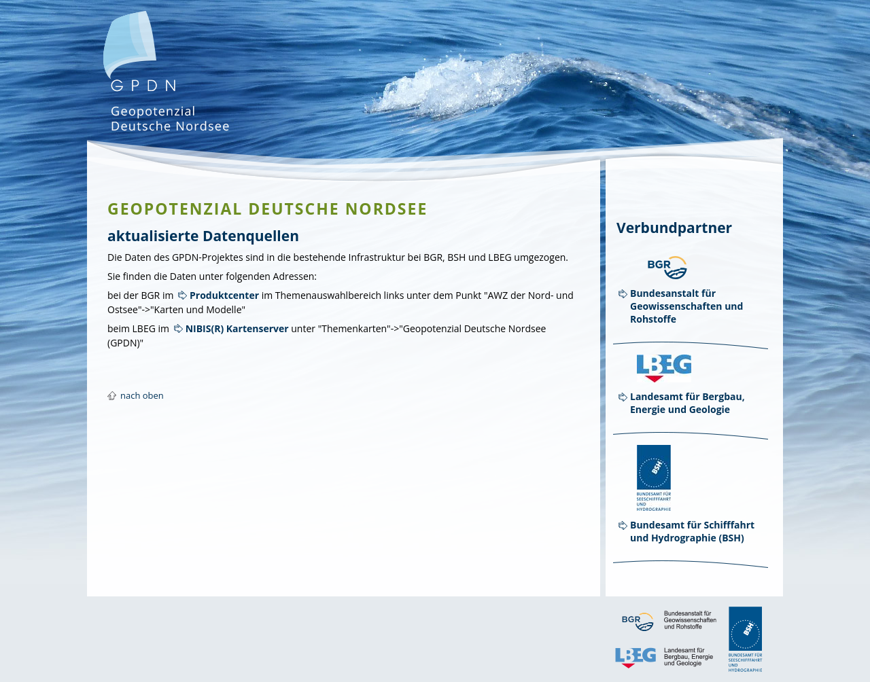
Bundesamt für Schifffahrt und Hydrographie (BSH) (692, 531)
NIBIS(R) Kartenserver (237, 328)
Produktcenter (224, 295)
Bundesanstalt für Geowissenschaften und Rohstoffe (686, 306)
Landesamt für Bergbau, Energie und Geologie (687, 403)
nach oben (142, 395)
